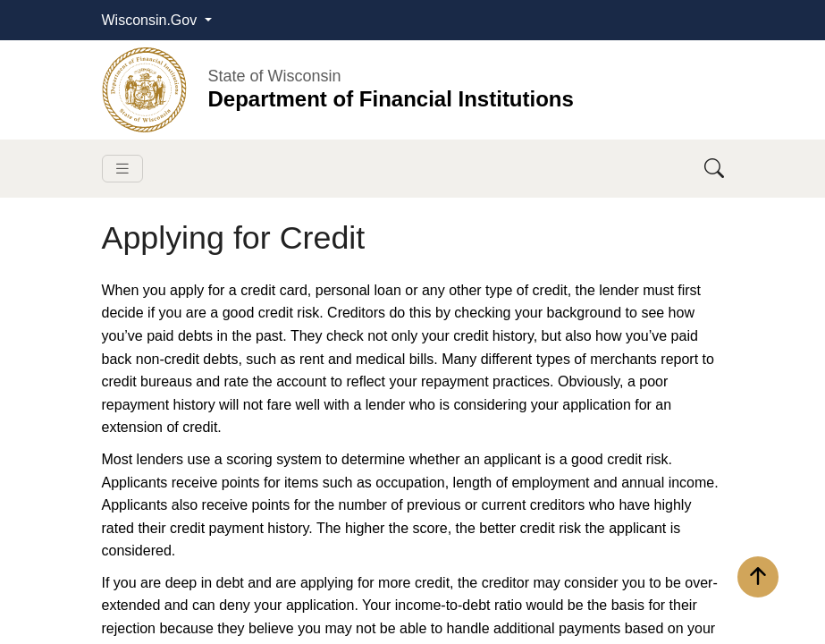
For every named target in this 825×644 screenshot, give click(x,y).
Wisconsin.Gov (151, 20)
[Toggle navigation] (122, 168)
